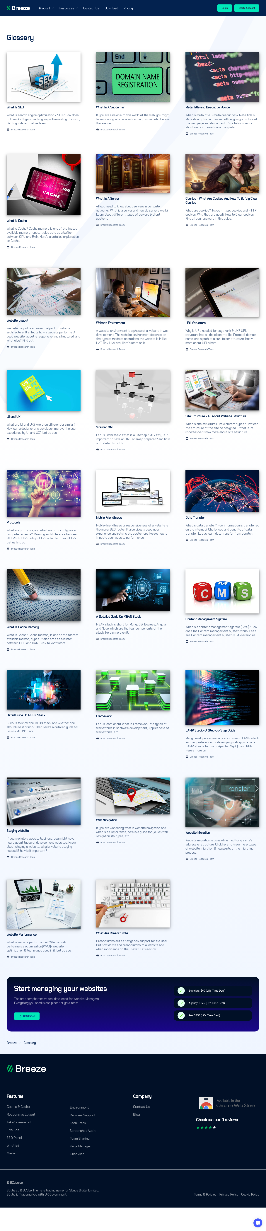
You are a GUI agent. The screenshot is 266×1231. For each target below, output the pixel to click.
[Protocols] (44, 512)
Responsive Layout (21, 1114)
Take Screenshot (19, 1122)
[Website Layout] (44, 311)
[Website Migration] (222, 821)
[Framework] (133, 716)
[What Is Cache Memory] (44, 612)
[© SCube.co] (15, 1184)
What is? (13, 1145)
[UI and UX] (44, 412)
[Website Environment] (133, 311)
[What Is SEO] (44, 95)
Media (11, 1153)
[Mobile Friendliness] (133, 512)
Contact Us (91, 8)
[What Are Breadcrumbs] (133, 920)
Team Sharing (80, 1138)
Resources (68, 8)
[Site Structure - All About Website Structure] (222, 412)
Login (225, 8)
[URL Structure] (222, 311)
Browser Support (83, 1115)
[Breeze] (18, 8)
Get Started (27, 1016)
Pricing (128, 8)
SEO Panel (14, 1138)
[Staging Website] (44, 821)
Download (111, 8)
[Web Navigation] (133, 821)
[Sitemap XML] (133, 412)
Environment (79, 1107)
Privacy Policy (228, 1194)
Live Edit (13, 1130)
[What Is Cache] (44, 203)
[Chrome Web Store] (227, 1105)
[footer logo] (26, 1068)
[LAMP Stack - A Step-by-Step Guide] (222, 716)
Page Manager (80, 1146)
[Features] (15, 1099)
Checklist (77, 1154)
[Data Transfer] (222, 512)
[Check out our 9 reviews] (217, 1121)
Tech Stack (78, 1123)
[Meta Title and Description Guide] (222, 95)
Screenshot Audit (83, 1131)
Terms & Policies (205, 1194)
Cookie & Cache (18, 1107)
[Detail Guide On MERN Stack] (44, 716)
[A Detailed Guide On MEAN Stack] (133, 612)
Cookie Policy (250, 1194)
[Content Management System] (222, 612)
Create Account (246, 8)
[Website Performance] (44, 920)
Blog (136, 1114)
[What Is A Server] (133, 203)
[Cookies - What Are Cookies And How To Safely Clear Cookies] (222, 203)
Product (46, 8)
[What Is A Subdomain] (133, 95)
